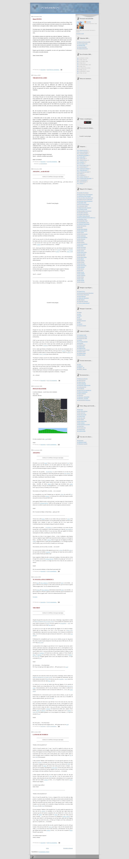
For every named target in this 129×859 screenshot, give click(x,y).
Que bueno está (82, 427)
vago (67, 667)
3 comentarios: (53, 726)
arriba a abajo (66, 816)
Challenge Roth (82, 348)
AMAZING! (36, 453)
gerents (39, 762)
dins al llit (69, 630)
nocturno (48, 552)
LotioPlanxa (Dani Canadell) (85, 196)
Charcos (49, 539)
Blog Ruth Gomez (82, 265)
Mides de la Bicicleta (83, 378)
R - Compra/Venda (83, 180)
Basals (49, 484)
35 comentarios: (53, 161)
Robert (70, 654)
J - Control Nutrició (83, 166)
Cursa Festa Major (83, 47)
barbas (44, 765)
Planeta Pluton (82, 429)
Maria (34, 654)
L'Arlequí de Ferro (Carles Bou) (85, 199)
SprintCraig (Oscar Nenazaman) (86, 201)
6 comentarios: (53, 444)
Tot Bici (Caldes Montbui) (84, 303)
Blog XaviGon (82, 282)
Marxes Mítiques (82, 393)
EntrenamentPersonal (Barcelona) (86, 293)
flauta (71, 779)
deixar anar (40, 642)
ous (70, 755)
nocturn (47, 496)
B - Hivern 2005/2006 (83, 152)
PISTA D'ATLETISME (39, 389)
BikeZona (81, 366)
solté (52, 698)
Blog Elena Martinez (83, 411)
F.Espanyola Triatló (83, 338)
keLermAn (88, 21)
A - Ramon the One (83, 150)
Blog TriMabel (82, 273)
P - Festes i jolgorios (83, 176)
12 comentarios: (53, 842)
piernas (50, 827)
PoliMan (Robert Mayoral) (84, 215)
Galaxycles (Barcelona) (84, 298)
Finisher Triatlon (82, 351)
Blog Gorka (81, 240)
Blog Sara (81, 409)
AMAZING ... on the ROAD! (41, 171)
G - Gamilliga (81, 161)
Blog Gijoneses (82, 239)
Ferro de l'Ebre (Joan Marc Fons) (86, 197)
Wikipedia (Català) (83, 442)
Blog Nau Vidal (82, 417)
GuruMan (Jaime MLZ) (84, 214)
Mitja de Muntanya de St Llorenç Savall (44, 621)
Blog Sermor (81, 268)
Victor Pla (36, 656)
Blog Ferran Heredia (83, 234)
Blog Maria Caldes (83, 257)
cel (68, 463)
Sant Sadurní (67, 473)
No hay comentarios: (54, 69)
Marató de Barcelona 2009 (84, 42)
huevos (36, 806)
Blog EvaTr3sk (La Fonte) (84, 424)
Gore (40, 658)
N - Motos (81, 173)
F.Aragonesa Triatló (83, 336)
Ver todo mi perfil (80, 33)
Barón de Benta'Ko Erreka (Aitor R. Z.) (87, 217)
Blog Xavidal (81, 280)
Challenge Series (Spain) (84, 350)
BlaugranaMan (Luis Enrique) (85, 211)
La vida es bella (82, 431)
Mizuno (80, 319)
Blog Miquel (81, 258)
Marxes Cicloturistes (83, 391)
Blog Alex (81, 227)
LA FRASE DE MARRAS (40, 734)
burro (49, 625)
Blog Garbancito (82, 235)
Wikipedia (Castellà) (83, 443)
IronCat (80, 340)
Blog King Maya (82, 253)
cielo (68, 518)
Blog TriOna (81, 277)
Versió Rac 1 (81, 426)
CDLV (80, 364)
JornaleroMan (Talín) (83, 220)
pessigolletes (63, 623)
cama (70, 550)
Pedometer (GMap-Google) (85, 385)
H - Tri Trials (81, 163)
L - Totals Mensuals (83, 170)
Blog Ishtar (81, 245)
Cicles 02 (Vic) (82, 291)
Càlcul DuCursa (82, 380)
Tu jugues (35, 596)
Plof (36, 757)
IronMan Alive (82, 346)
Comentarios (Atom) (44, 851)
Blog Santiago (82, 267)
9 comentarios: (53, 571)
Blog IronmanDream (83, 244)
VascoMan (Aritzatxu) (83, 212)
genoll (71, 484)
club (62, 583)
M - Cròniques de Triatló (84, 171)
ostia (69, 623)
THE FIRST (36, 608)
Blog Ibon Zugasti (82, 414)
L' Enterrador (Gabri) (83, 206)
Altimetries (81, 395)
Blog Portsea (81, 262)
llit (71, 494)
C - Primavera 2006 (83, 153)
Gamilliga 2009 (82, 45)
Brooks (80, 315)
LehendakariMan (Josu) (84, 222)
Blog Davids (81, 232)
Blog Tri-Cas (81, 272)
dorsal (47, 623)
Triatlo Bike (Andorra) (83, 301)
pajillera (46, 779)
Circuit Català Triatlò (83, 43)
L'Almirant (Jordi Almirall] (84, 224)
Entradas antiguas (68, 848)
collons (62, 494)
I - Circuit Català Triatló (84, 165)
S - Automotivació (43, 163)
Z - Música (81, 183)
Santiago (42, 653)
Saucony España (82, 325)
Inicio (47, 848)
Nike (80, 322)
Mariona (39, 654)
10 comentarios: (53, 380)
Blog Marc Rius (82, 255)
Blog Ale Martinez (82, 225)
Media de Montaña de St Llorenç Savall (42, 677)
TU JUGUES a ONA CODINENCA (43, 579)
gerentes (43, 811)
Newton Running (82, 320)
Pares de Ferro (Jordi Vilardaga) (86, 194)
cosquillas (61, 679)
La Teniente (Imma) (83, 209)
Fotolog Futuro (82, 416)
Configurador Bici (82, 387)
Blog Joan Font (82, 412)
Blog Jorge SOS (82, 248)
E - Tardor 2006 (82, 158)
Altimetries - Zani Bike (83, 398)
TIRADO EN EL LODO (40, 78)
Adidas (80, 312)
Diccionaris (81, 440)
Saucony (80, 323)
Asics (80, 314)
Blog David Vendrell (83, 230)
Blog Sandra (81, 419)
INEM (68, 764)
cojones (61, 550)
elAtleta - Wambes (83, 369)
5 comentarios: (53, 602)
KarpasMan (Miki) (82, 202)
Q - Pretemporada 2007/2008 (85, 178)
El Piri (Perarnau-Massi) (84, 204)
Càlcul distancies (82, 383)
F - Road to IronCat (83, 160)
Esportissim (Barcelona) (84, 294)
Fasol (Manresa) (82, 296)
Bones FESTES (37, 19)
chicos (38, 589)
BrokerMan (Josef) (83, 219)
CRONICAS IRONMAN (84, 155)
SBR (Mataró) (82, 299)
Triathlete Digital (82, 353)
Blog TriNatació (82, 275)
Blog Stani (81, 270)
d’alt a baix (54, 767)
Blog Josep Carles (83, 252)
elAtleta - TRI (81, 367)
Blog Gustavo (81, 242)
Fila (79, 317)
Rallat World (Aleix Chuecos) (85, 207)
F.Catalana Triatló (82, 335)
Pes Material (81, 388)
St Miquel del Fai (44, 503)
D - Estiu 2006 (82, 156)
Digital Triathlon (82, 354)
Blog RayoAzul (82, 263)
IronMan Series (82, 344)
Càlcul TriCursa (82, 382)
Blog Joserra (81, 250)
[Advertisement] (84, 453)
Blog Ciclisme (82, 422)
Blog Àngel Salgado (83, 229)
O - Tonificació (82, 175)
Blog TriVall (81, 278)
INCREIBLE (49, 471)
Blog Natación (82, 260)
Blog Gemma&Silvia (83, 237)
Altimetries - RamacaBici (84, 396)
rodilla (34, 541)
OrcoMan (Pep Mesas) (84, 192)
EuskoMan (81, 343)
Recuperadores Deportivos (84, 400)
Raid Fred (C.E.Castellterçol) (85, 390)
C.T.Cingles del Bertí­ (83, 341)
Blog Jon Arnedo (82, 247)
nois (38, 583)
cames (50, 776)
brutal (45, 463)
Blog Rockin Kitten (83, 421)
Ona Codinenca (44, 583)
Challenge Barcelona (83, 48)
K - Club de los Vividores (84, 168)
